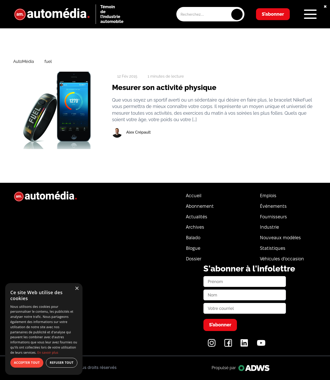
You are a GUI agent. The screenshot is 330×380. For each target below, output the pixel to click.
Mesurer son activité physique (164, 87)
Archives (195, 227)
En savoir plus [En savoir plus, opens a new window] (47, 352)
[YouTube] (261, 345)
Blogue (193, 248)
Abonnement (200, 206)
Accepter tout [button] (27, 362)
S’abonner (273, 14)
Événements (273, 206)
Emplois (268, 195)
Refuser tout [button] (61, 362)
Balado (193, 237)
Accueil (193, 195)
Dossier (193, 258)
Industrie (269, 227)
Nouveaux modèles (280, 237)
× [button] (77, 289)
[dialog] (43, 329)
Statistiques (272, 248)
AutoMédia (23, 61)
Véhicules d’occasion (282, 258)
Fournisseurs (273, 216)
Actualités (196, 216)
